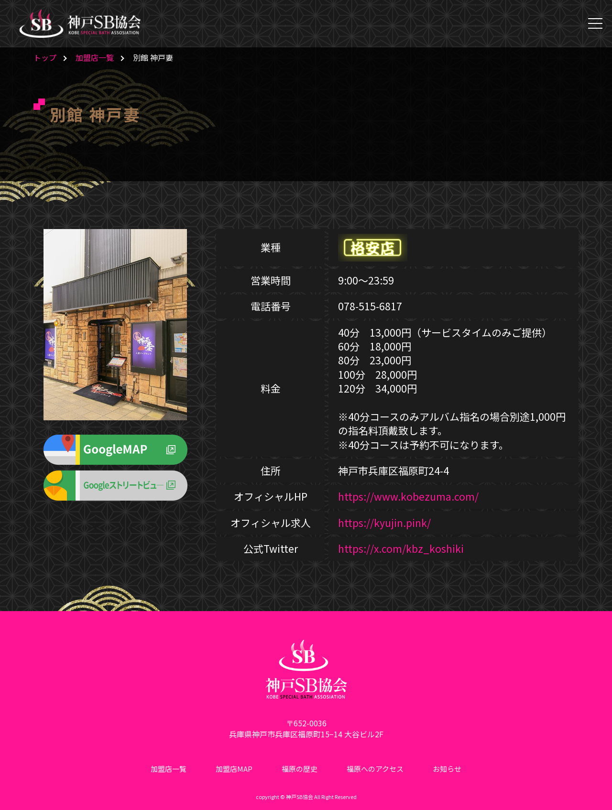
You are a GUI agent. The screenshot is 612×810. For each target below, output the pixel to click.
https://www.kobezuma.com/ (408, 496)
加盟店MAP (234, 769)
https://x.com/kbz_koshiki (401, 548)
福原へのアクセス (375, 769)
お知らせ (447, 769)
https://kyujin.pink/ (384, 522)
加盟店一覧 (95, 57)
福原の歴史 (299, 769)
